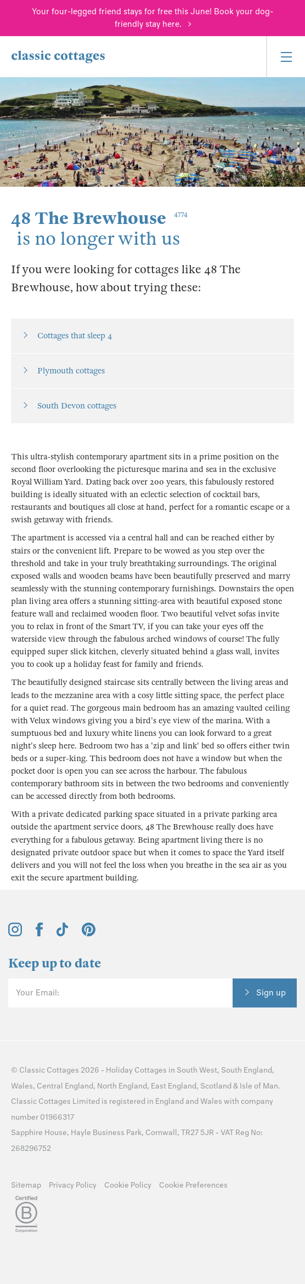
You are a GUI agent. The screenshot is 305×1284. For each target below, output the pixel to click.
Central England (65, 1086)
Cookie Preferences (193, 1185)
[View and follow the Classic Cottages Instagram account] (15, 933)
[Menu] (285, 56)
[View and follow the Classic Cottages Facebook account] (39, 933)
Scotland (215, 1086)
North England (122, 1086)
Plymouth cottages (71, 371)
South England (246, 1070)
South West (197, 1070)
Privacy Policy (73, 1185)
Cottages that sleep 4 (74, 336)
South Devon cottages (76, 406)
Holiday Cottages (136, 1070)
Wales (22, 1086)
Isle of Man (259, 1086)
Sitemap (26, 1185)
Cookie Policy (127, 1185)
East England (173, 1086)
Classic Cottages (49, 1070)
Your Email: (37, 993)
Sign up (271, 993)
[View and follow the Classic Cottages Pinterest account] (88, 933)
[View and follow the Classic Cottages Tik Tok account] (63, 933)
